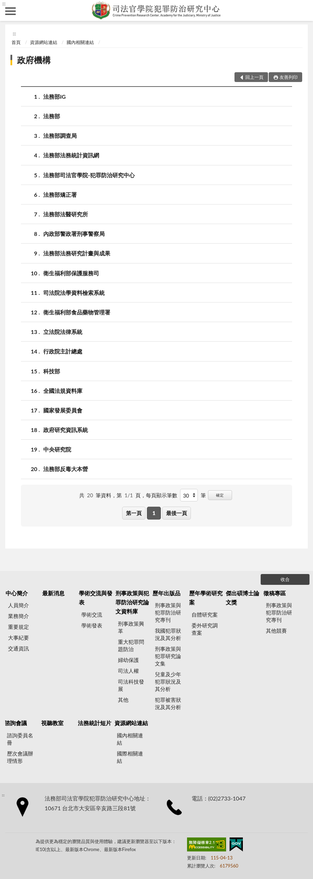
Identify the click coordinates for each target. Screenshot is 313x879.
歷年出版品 (166, 593)
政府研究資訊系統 (65, 430)
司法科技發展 (131, 685)
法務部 (51, 116)
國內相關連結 (80, 42)
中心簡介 (17, 593)
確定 (220, 495)
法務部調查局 (60, 136)
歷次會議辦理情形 (20, 757)
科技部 (51, 371)
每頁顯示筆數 (161, 495)
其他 (123, 700)
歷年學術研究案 (206, 597)
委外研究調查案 (205, 629)
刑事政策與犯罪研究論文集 (168, 656)
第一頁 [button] (134, 513)
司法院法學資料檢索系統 (74, 293)
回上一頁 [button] (254, 77)
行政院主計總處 (62, 351)
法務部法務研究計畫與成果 (76, 253)
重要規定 (18, 627)
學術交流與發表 (95, 597)
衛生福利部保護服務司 (71, 273)
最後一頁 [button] (176, 513)
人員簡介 (18, 605)
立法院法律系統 (62, 332)
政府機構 (34, 60)
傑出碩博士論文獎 (242, 597)
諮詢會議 (16, 723)
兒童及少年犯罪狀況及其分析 (168, 681)
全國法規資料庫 (62, 391)
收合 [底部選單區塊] (285, 579)
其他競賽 (276, 630)
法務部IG (54, 96)
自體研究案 (205, 614)
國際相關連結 (130, 757)
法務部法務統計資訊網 (71, 155)
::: (4, 3)
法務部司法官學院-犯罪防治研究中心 (89, 175)
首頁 (16, 42)
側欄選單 (10, 11)
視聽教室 (52, 723)
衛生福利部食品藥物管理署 (76, 312)
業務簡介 (18, 616)
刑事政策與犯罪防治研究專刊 (168, 612)
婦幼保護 (128, 660)
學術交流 (91, 614)
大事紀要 (18, 637)
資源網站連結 (43, 42)
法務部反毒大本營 (65, 469)
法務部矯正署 (60, 195)
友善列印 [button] (289, 77)
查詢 (302, 10)
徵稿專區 (274, 593)
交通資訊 (18, 648)
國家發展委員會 (62, 410)
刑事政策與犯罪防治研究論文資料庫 (132, 602)
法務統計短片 (94, 723)
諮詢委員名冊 (20, 739)
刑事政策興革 (131, 627)
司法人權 (128, 671)
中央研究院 (57, 449)
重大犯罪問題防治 (131, 645)
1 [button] (154, 513)
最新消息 (53, 593)
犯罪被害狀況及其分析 (168, 703)
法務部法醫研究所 (65, 214)
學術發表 (91, 625)
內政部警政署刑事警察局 (74, 234)
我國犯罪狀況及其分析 (168, 634)
